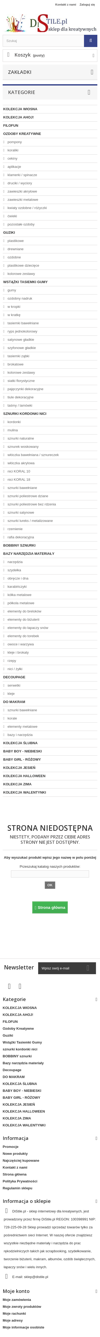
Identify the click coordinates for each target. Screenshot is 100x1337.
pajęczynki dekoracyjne (25, 389)
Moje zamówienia (17, 1300)
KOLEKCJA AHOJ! (18, 117)
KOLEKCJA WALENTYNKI (24, 792)
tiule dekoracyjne (20, 397)
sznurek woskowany (23, 447)
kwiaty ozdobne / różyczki (27, 208)
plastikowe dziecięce (23, 265)
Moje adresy (13, 1320)
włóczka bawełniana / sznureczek (33, 455)
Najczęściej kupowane (21, 1161)
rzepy (11, 661)
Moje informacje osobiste (23, 1327)
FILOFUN (10, 125)
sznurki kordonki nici (24, 414)
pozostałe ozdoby (21, 224)
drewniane (15, 249)
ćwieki (12, 216)
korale (12, 718)
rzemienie (15, 529)
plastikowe (15, 241)
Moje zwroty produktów (22, 1307)
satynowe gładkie (20, 340)
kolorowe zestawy (21, 274)
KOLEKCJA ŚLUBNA (20, 743)
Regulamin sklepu (17, 1188)
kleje (11, 694)
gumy (11, 290)
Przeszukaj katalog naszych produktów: (50, 866)
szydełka (14, 570)
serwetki (13, 685)
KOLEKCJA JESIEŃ (19, 768)
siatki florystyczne (21, 381)
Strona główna (15, 1174)
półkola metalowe (20, 603)
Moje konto (16, 1291)
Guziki (9, 233)
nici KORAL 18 (18, 480)
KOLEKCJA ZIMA (17, 784)
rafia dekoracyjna (20, 537)
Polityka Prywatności (20, 1181)
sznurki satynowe (20, 512)
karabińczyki (17, 587)
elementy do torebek (23, 636)
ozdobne (14, 257)
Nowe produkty (15, 1154)
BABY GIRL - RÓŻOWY (22, 759)
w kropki (13, 307)
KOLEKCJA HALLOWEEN (24, 776)
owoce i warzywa (20, 644)
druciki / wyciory (19, 183)
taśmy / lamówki (19, 405)
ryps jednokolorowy (22, 331)
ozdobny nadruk (19, 298)
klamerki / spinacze (22, 175)
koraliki (12, 150)
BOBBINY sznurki (19, 545)
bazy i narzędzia (20, 735)
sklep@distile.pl (36, 1277)
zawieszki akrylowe (22, 191)
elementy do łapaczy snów (27, 628)
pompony (14, 142)
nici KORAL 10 (18, 471)
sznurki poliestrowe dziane (27, 496)
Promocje (10, 1147)
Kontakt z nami (65, 4)
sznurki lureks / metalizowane (30, 521)
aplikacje (14, 167)
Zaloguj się (87, 4)
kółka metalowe (19, 595)
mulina (12, 430)
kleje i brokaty (18, 652)
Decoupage (14, 677)
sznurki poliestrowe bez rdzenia (31, 504)
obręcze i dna (18, 578)
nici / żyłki (14, 669)
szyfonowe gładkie (21, 348)
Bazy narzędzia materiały (28, 554)
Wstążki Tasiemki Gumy (25, 282)
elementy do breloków (24, 611)
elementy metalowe (22, 727)
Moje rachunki (14, 1313)
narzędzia (15, 562)
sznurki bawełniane (22, 488)
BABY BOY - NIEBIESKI (22, 751)
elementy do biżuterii (23, 619)
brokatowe (15, 364)
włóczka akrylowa (21, 463)
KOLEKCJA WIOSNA (20, 109)
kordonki (14, 422)
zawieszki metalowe (22, 200)
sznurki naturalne (20, 438)
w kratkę (14, 315)
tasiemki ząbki (18, 356)
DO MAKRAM (14, 702)
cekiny (12, 158)
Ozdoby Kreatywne (22, 134)
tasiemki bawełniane (23, 323)
